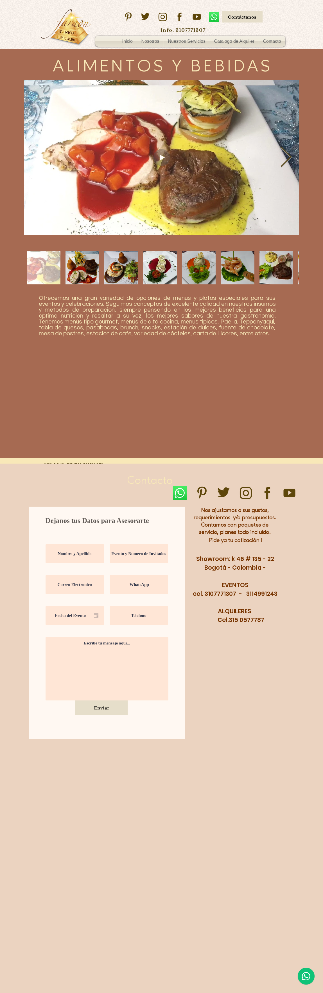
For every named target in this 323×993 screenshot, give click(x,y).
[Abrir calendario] (96, 615)
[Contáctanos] (242, 17)
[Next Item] (286, 158)
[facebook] (179, 17)
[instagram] (162, 17)
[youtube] (197, 17)
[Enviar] (101, 707)
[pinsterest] (128, 17)
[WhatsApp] (214, 17)
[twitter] (145, 17)
